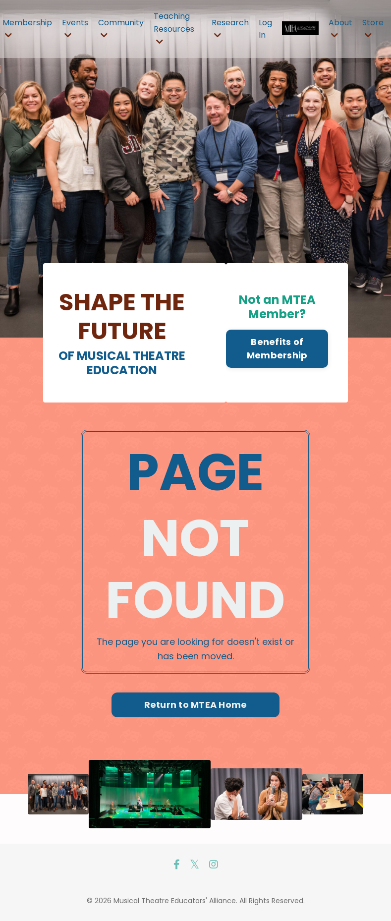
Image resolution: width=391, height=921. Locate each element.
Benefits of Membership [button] (277, 348)
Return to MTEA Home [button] (195, 704)
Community (121, 28)
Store (373, 28)
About (340, 28)
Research (230, 28)
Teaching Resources (174, 28)
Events (75, 28)
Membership (27, 28)
